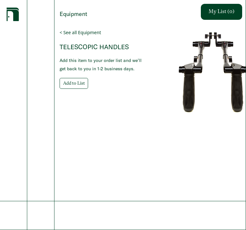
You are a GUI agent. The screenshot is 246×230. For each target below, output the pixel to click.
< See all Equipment (80, 32)
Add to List (74, 83)
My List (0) (221, 11)
